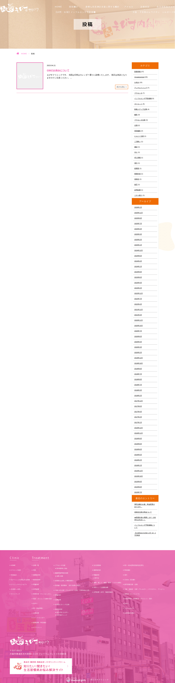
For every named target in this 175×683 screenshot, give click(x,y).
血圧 (136, 184)
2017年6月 (138, 406)
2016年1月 (138, 465)
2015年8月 (138, 487)
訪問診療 (137, 190)
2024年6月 (138, 256)
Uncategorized (139, 77)
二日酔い (137, 141)
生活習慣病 (97, 565)
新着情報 (137, 72)
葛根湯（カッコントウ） (132, 594)
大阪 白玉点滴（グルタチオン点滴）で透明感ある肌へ (72, 590)
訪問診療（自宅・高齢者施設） (104, 592)
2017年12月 (138, 401)
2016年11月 (138, 433)
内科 (34, 570)
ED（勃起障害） (38, 608)
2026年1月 (138, 207)
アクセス (128, 7)
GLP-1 (35, 603)
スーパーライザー (39, 618)
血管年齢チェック (61, 615)
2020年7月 (138, 331)
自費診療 (36, 613)
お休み (136, 82)
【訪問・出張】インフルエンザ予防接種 (75, 12)
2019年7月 (138, 374)
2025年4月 (138, 229)
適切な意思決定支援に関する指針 (102, 7)
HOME (58, 7)
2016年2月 (138, 460)
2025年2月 (138, 240)
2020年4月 (138, 342)
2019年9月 (138, 369)
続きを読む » (122, 87)
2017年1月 (138, 422)
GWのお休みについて (58, 70)
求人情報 (137, 158)
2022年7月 (138, 299)
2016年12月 (138, 428)
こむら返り (138, 195)
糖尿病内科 (36, 580)
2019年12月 (138, 358)
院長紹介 (14, 575)
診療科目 (145, 7)
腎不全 (97, 578)
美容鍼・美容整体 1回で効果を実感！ (68, 585)
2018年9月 (138, 379)
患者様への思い (16, 589)
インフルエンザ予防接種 (143, 98)
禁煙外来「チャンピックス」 (42, 594)
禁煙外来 (137, 174)
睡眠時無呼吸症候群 (61, 573)
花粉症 (136, 179)
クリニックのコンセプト (19, 584)
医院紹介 (73, 7)
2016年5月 (138, 455)
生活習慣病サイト (166, 7)
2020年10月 (138, 326)
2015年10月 (138, 476)
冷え (136, 152)
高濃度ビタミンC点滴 (62, 604)
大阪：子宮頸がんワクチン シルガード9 (154, 12)
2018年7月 (138, 385)
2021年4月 (138, 315)
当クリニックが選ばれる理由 (20, 580)
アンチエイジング (140, 88)
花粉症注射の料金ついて (143, 512)
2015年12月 (138, 471)
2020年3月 (138, 347)
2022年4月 (138, 304)
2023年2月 (138, 288)
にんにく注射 (139, 136)
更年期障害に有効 (61, 568)
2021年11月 (138, 309)
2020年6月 (138, 336)
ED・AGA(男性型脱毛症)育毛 (134, 565)
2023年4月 (138, 283)
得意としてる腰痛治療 (101, 587)
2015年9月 (138, 482)
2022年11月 (138, 293)
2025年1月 (138, 245)
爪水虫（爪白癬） (130, 580)
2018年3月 (138, 390)
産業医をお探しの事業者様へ (64, 581)
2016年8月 (138, 444)
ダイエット (138, 104)
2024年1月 (138, 266)
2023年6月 (138, 277)
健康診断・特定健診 (39, 622)
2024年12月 (138, 250)
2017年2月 (138, 417)
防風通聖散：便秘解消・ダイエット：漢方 (138, 599)
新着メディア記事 (140, 109)
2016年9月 (138, 438)
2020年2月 (138, 352)
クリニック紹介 (16, 570)
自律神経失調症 (129, 613)
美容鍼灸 (137, 131)
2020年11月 (138, 320)
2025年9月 (138, 218)
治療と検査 (59, 576)
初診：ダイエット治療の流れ (42, 599)
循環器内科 (36, 575)
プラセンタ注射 (139, 120)
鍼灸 (136, 115)
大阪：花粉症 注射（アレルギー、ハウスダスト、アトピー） (144, 589)
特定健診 (127, 570)
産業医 (136, 168)
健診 (136, 147)
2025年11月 (138, 213)
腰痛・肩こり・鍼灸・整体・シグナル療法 (107, 582)
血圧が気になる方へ (62, 612)
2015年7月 (138, 492)
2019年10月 (138, 363)
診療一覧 (36, 565)
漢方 (136, 163)
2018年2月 (138, 395)
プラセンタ (138, 93)
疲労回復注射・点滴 (131, 584)
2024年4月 (138, 261)
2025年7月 (138, 223)
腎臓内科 (36, 584)
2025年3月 (138, 234)
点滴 (136, 125)
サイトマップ (15, 594)
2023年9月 (138, 272)
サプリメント (37, 627)
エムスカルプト (129, 608)
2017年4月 (138, 412)
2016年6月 (138, 449)
